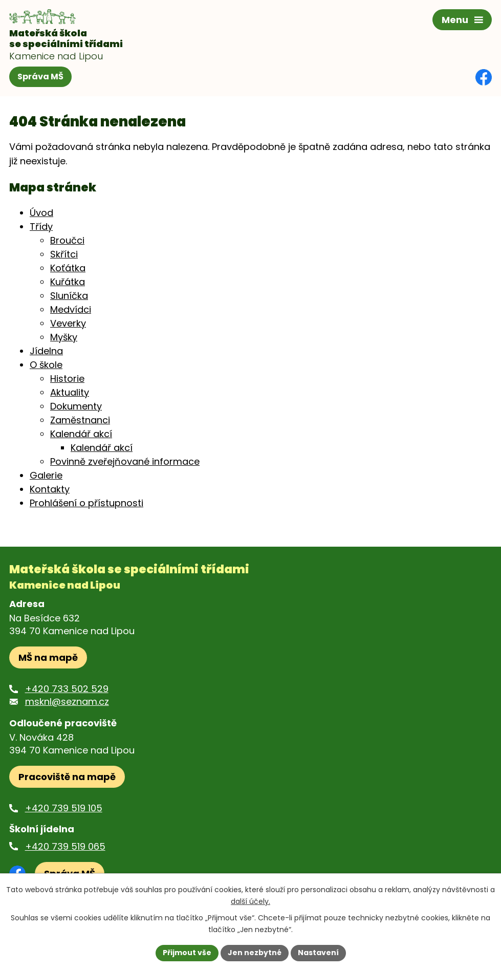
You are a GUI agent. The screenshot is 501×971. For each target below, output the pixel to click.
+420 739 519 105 (63, 808)
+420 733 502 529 (66, 688)
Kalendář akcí (81, 433)
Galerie (46, 475)
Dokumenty (76, 406)
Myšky (63, 337)
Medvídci (70, 309)
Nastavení (318, 952)
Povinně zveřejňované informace (125, 461)
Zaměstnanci (80, 420)
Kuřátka (67, 281)
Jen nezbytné (254, 952)
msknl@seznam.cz (67, 701)
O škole (46, 364)
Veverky (68, 323)
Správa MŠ (40, 76)
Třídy (41, 226)
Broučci (67, 240)
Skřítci (64, 254)
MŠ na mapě (48, 657)
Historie (67, 378)
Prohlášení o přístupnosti (86, 503)
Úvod (41, 212)
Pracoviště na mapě (67, 776)
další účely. (250, 901)
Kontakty (50, 489)
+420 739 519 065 (65, 846)
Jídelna (46, 350)
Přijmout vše (187, 952)
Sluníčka (69, 295)
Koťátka (67, 268)
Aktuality (69, 392)
